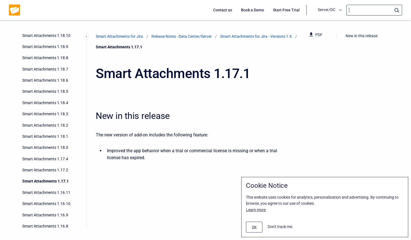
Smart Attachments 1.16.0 (45, 171)
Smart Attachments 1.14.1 (45, 227)
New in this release (362, 36)
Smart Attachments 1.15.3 (45, 182)
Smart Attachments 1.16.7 (45, 92)
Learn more (256, 210)
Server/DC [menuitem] (326, 10)
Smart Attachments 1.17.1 (45, 36)
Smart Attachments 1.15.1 (45, 204)
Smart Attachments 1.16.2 (45, 148)
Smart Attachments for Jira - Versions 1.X (256, 36)
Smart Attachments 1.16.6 (45, 103)
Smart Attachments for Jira (119, 36)
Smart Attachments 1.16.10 (46, 58)
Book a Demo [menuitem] (252, 10)
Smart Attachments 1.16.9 (45, 70)
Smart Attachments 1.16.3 (45, 137)
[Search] (374, 10)
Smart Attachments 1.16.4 (45, 126)
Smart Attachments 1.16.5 (45, 114)
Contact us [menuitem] (222, 10)
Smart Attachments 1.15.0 (45, 215)
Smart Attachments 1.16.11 (46, 47)
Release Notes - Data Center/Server (181, 36)
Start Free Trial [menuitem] (286, 10)
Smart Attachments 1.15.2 (45, 193)
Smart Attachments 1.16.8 (45, 81)
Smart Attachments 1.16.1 (45, 160)
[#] (254, 227)
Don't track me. (280, 226)
